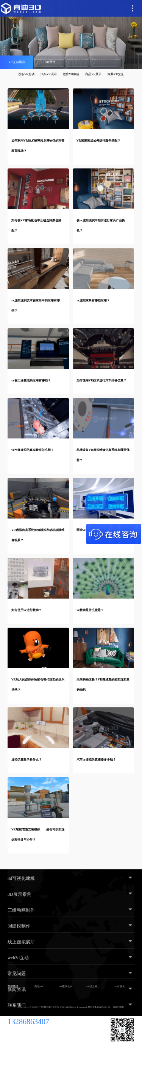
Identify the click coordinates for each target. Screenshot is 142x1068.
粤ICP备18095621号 (98, 1007)
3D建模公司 (66, 986)
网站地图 (118, 1007)
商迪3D (38, 986)
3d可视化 (119, 986)
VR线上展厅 (93, 986)
